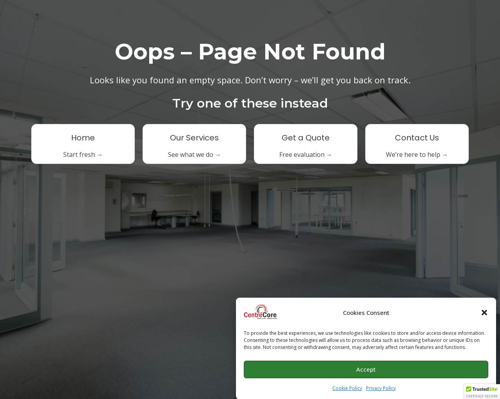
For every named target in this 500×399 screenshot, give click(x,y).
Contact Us (417, 137)
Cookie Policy (347, 389)
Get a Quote (306, 137)
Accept (366, 371)
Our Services (194, 137)
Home (83, 137)
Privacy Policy (381, 389)
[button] (484, 314)
